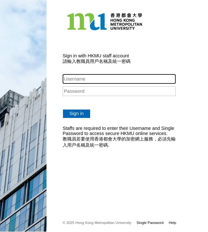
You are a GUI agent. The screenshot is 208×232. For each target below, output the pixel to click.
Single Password (150, 223)
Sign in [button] (76, 113)
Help (172, 223)
